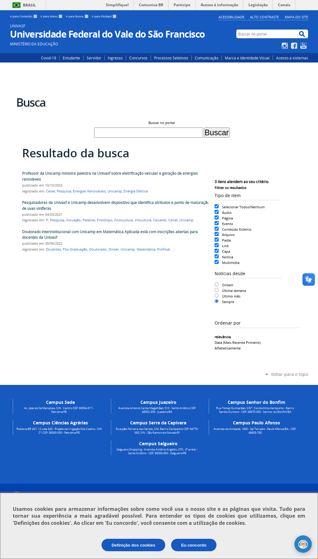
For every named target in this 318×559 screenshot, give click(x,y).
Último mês (231, 296)
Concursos (138, 57)
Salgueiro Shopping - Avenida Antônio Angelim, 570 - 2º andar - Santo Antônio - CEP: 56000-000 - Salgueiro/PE (157, 451)
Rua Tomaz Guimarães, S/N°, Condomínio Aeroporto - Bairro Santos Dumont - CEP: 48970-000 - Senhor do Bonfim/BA (255, 410)
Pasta (226, 240)
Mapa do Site (296, 17)
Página (227, 218)
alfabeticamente (228, 348)
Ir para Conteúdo (24, 16)
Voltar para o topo (289, 374)
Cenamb (159, 220)
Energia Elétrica (136, 191)
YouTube (304, 46)
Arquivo (228, 234)
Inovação (73, 220)
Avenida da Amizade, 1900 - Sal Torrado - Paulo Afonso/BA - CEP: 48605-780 (255, 431)
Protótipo (104, 220)
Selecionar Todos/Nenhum (243, 207)
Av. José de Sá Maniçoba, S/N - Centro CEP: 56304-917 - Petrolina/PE (59, 410)
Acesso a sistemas (292, 57)
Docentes (53, 249)
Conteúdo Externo (237, 229)
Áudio (227, 212)
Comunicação (206, 57)
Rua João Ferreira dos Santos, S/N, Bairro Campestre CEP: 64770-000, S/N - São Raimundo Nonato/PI (157, 431)
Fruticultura (123, 220)
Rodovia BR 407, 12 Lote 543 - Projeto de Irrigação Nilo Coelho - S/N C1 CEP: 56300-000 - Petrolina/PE (59, 431)
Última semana (234, 290)
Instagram (285, 46)
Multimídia (230, 262)
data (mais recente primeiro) (238, 342)
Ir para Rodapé (104, 16)
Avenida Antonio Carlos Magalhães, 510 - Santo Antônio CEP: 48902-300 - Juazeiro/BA (157, 410)
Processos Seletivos (171, 57)
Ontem (227, 285)
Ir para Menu (52, 16)
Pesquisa (64, 191)
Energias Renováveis (89, 191)
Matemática (146, 249)
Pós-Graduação (75, 249)
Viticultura (143, 220)
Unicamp (114, 191)
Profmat (163, 249)
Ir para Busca (77, 16)
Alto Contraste (264, 17)
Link (225, 245)
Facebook (295, 46)
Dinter (114, 249)
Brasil (29, 5)
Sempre (228, 301)
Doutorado (98, 249)
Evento (227, 223)
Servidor (94, 57)
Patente (89, 220)
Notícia (227, 257)
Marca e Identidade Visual (247, 57)
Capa (226, 251)
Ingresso (115, 57)
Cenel (50, 191)
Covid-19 (48, 57)
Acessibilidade (231, 17)
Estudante (71, 57)
